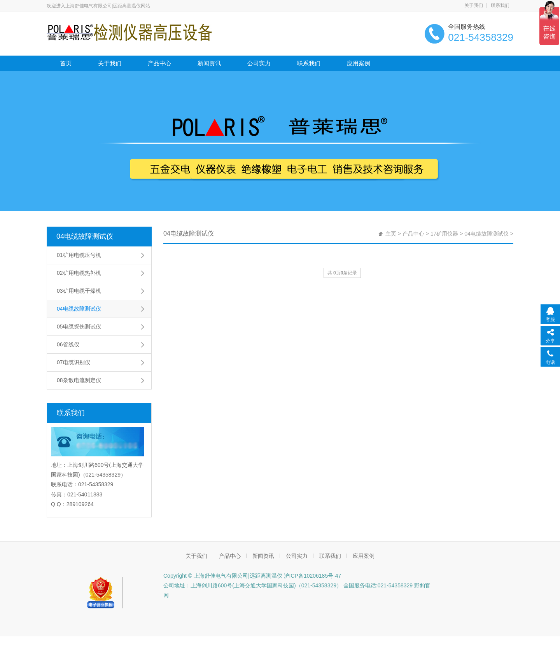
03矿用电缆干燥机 (79, 291)
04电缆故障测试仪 (84, 236)
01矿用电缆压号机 (79, 255)
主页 (390, 234)
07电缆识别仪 (73, 362)
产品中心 (159, 63)
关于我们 (473, 5)
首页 (66, 63)
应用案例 (358, 63)
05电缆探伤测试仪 (79, 326)
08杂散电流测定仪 (79, 380)
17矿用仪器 (444, 234)
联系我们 (500, 5)
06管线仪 (68, 344)
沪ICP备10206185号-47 (311, 576)
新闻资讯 (209, 63)
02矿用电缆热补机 (79, 273)
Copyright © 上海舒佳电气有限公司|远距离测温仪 (222, 576)
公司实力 (259, 63)
